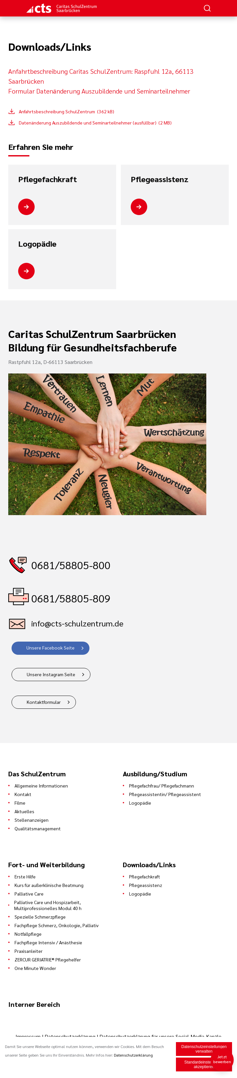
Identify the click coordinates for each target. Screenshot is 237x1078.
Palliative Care (29, 894)
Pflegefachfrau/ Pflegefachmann (161, 785)
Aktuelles (24, 811)
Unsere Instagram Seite (51, 674)
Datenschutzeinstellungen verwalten (203, 1049)
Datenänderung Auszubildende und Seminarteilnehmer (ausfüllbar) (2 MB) (95, 122)
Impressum (29, 1036)
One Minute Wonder (35, 968)
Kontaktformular (44, 702)
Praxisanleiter (29, 951)
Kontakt (23, 794)
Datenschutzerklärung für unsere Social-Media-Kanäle (160, 1036)
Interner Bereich (34, 1004)
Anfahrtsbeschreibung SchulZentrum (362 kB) (66, 111)
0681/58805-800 (71, 564)
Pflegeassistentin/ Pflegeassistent (165, 794)
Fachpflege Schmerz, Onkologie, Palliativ (57, 925)
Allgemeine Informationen (41, 785)
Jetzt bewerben (222, 1059)
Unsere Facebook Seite (50, 647)
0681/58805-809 (71, 598)
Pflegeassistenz (159, 179)
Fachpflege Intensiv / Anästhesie (48, 942)
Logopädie (37, 243)
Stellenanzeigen (32, 820)
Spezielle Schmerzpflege (40, 917)
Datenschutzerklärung (70, 1036)
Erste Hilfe (25, 876)
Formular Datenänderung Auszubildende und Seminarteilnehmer (99, 91)
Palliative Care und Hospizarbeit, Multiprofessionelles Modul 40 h (48, 905)
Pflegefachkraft (47, 179)
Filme (20, 803)
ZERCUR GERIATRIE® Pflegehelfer (48, 959)
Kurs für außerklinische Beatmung (49, 885)
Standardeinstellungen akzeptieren (203, 1065)
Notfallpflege (28, 934)
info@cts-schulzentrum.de (77, 623)
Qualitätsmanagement (38, 828)
